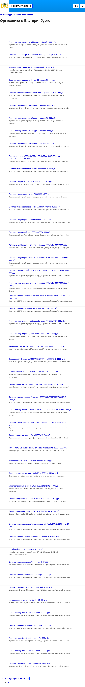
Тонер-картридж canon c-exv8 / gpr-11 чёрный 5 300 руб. (32, 143)
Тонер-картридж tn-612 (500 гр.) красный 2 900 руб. (30, 651)
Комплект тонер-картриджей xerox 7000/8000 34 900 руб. (32, 169)
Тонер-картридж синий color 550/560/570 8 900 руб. (30, 232)
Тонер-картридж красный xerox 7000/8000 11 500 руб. (31, 181)
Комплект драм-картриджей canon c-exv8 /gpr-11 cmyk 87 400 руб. (36, 55)
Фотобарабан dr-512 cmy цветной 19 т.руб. (26, 549)
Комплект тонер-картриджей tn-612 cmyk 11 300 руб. (30, 625)
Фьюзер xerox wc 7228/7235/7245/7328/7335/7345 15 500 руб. (34, 372)
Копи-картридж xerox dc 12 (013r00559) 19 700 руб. (29, 435)
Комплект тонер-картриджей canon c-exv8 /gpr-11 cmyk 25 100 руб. (36, 93)
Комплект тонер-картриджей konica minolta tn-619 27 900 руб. (34, 537)
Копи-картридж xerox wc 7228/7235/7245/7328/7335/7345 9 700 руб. (36, 384)
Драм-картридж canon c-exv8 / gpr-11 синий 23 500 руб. (31, 67)
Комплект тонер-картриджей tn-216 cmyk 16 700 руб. (30, 575)
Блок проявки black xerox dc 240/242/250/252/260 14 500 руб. (34, 486)
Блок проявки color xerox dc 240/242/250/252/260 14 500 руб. (33, 473)
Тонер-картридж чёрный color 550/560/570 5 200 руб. (30, 220)
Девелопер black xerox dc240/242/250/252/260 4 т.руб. (31, 460)
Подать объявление (21, 6)
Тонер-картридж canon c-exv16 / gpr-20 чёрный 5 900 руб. (32, 42)
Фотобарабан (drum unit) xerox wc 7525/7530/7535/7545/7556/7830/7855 (38, 245)
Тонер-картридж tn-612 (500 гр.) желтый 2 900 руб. (29, 663)
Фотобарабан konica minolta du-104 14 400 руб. (28, 600)
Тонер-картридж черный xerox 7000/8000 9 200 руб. (30, 194)
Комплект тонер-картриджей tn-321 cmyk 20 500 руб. (30, 562)
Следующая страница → (17, 678)
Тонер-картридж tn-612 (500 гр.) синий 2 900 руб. (29, 638)
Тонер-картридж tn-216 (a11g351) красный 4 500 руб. (30, 587)
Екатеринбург (6, 15)
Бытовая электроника (23, 15)
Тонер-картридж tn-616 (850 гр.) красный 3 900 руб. (30, 613)
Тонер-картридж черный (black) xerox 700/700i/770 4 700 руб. (34, 334)
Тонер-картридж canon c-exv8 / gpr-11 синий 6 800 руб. (31, 131)
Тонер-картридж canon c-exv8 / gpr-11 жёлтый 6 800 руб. (32, 105)
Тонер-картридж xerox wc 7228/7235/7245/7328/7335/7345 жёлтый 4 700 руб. (40, 410)
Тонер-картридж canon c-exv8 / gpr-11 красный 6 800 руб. (32, 118)
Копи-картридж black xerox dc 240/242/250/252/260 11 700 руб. (34, 499)
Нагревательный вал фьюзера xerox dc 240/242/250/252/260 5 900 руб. (38, 448)
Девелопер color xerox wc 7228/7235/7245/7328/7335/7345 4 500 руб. (37, 346)
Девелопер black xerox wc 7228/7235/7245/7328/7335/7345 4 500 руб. (37, 359)
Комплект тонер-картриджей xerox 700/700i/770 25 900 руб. (33, 308)
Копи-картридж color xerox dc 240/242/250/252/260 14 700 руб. (34, 511)
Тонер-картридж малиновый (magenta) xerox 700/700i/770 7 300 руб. (37, 321)
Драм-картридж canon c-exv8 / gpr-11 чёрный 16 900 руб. (32, 80)
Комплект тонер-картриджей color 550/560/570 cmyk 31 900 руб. (35, 207)
